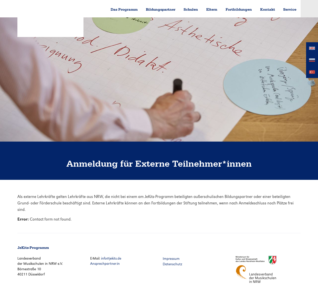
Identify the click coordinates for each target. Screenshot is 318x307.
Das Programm (124, 9)
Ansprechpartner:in (105, 263)
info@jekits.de (111, 258)
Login (309, 8)
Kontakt (267, 9)
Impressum (171, 258)
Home (98, 8)
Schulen (191, 9)
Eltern (211, 9)
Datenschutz (172, 264)
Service (289, 9)
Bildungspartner (160, 9)
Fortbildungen (239, 9)
